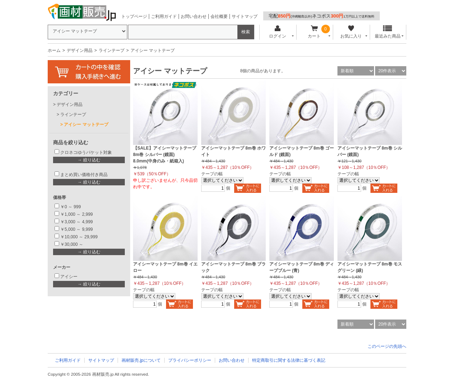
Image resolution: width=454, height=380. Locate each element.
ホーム (54, 50)
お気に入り (351, 32)
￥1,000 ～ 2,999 (76, 214)
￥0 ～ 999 (70, 206)
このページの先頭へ (387, 346)
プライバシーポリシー (189, 360)
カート (314, 32)
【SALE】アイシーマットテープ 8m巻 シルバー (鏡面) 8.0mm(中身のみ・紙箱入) (164, 155)
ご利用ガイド (164, 16)
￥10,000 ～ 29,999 (79, 236)
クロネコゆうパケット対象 (86, 152)
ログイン (277, 32)
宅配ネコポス (321, 16)
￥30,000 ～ (72, 244)
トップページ (134, 16)
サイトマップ (244, 16)
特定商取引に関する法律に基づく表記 (288, 360)
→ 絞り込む (88, 159)
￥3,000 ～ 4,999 (76, 221)
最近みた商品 (387, 32)
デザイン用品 (80, 50)
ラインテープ (111, 50)
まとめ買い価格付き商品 (84, 174)
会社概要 (219, 16)
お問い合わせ (194, 16)
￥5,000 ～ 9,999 (76, 229)
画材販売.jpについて (141, 360)
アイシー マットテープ (86, 124)
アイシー (68, 276)
